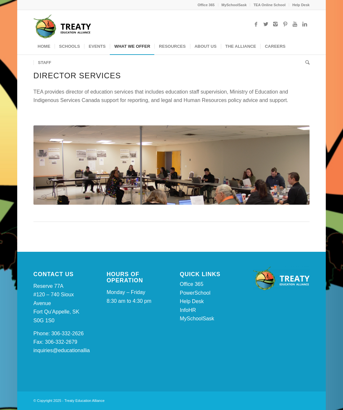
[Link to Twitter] (266, 24)
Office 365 (206, 5)
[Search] (305, 63)
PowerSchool (195, 293)
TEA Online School (269, 5)
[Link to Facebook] (256, 24)
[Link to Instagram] (275, 24)
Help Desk (301, 5)
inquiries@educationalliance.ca (69, 350)
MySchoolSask (234, 5)
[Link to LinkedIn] (305, 24)
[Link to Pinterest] (285, 24)
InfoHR (188, 310)
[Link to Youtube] (295, 24)
